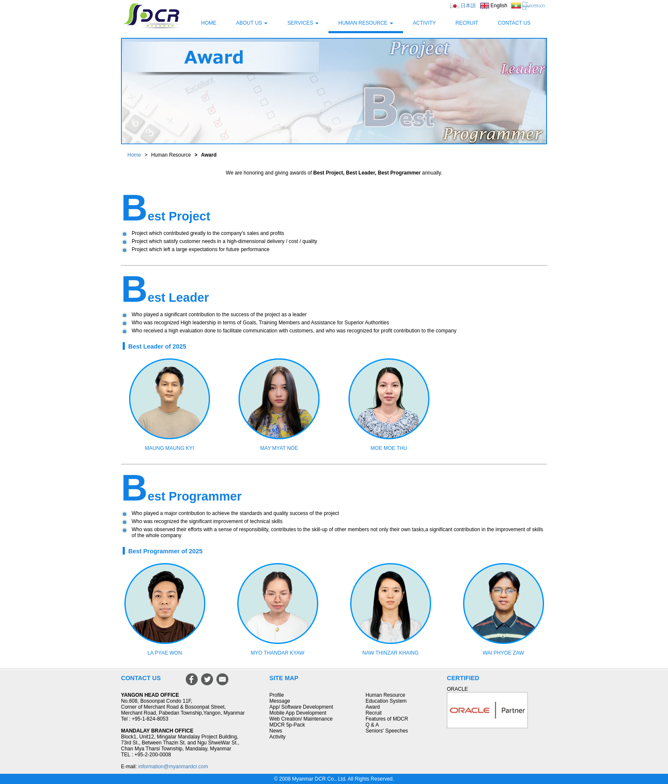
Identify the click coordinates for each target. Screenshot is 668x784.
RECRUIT (466, 23)
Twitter (207, 679)
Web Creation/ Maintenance (301, 719)
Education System (386, 701)
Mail (222, 679)
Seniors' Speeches (387, 731)
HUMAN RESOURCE (365, 23)
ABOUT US (252, 23)
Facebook (191, 679)
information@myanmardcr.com (173, 767)
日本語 (468, 6)
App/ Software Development (301, 707)
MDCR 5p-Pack (287, 725)
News (275, 731)
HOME (208, 23)
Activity (277, 737)
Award (373, 707)
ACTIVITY (424, 23)
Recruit (374, 713)
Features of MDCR (387, 719)
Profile (276, 695)
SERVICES (303, 23)
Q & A (372, 725)
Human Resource (385, 695)
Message (279, 701)
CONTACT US (514, 23)
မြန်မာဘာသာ (533, 6)
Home (134, 155)
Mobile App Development (297, 713)
